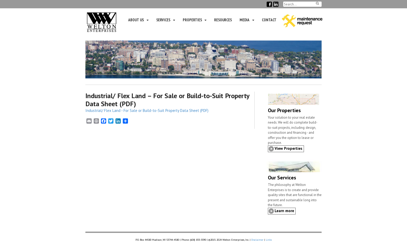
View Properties (288, 148)
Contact (269, 19)
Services (163, 19)
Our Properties (284, 110)
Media (244, 19)
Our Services (282, 177)
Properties (192, 19)
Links (269, 239)
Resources (223, 19)
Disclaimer (257, 239)
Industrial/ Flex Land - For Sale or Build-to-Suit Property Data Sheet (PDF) (146, 110)
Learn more (284, 210)
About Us (136, 19)
